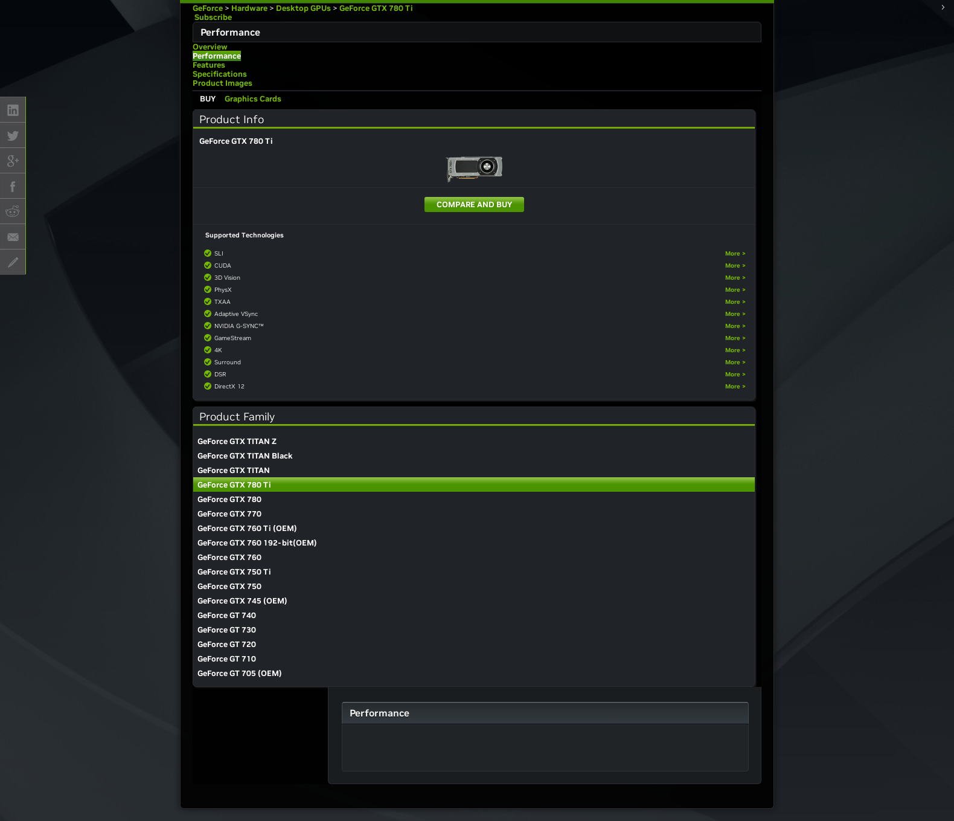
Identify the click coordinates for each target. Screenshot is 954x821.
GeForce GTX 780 (229, 499)
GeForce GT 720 (226, 644)
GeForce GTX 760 (229, 557)
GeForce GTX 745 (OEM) (242, 601)
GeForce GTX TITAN (233, 470)
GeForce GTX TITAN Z (237, 441)
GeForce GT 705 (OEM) (239, 673)
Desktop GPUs (303, 8)
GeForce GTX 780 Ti (376, 8)
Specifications (220, 74)
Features (209, 65)
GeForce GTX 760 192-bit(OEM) (257, 543)
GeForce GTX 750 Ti (234, 572)
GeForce (208, 8)
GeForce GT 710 (226, 659)
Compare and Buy (474, 204)
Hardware (249, 8)
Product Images (222, 83)
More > (735, 253)
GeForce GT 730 (226, 630)
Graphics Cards (253, 99)
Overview (210, 47)
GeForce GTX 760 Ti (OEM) (247, 528)
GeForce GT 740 (226, 615)
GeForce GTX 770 (229, 514)
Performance (217, 56)
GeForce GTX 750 (229, 586)
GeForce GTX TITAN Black (245, 456)
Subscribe (212, 17)
